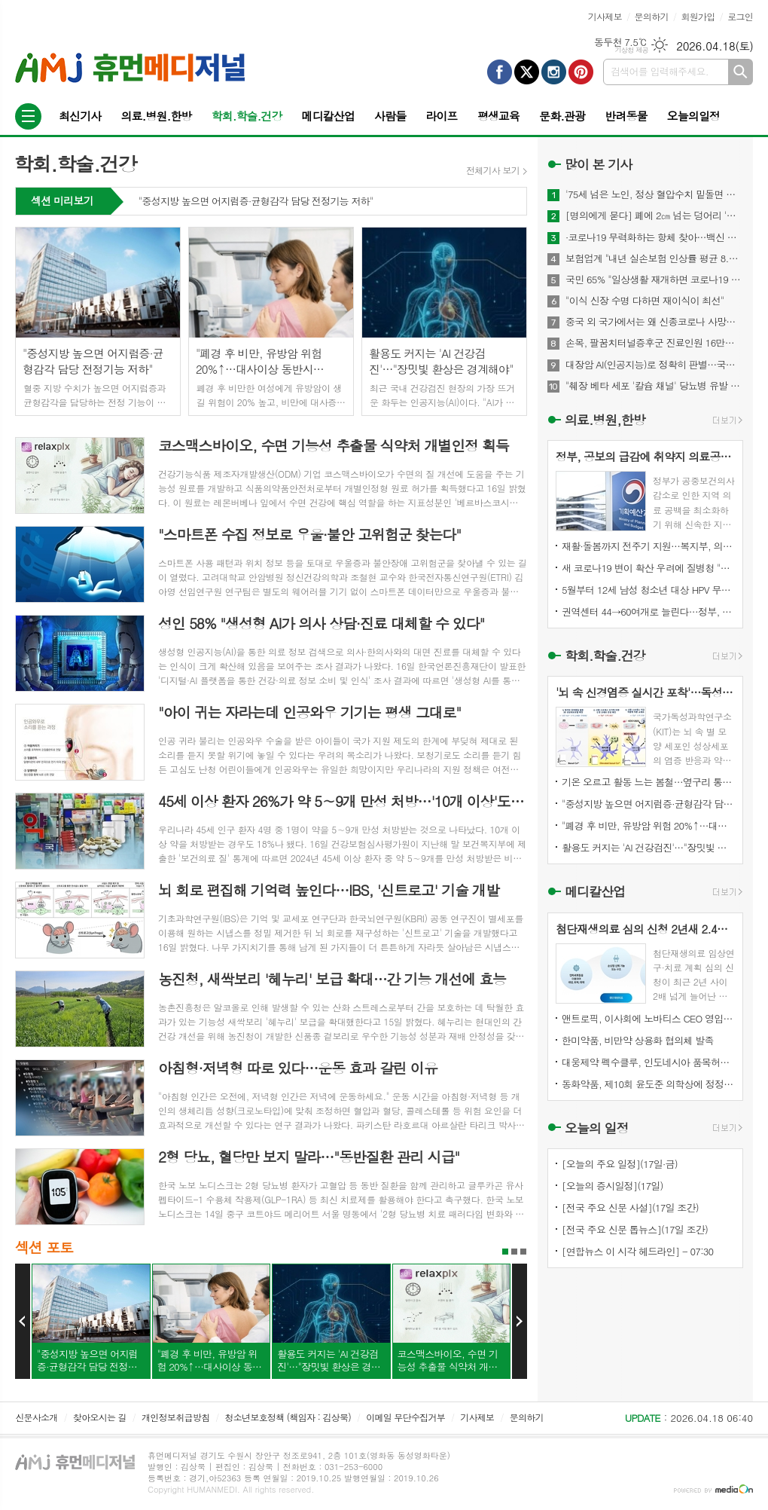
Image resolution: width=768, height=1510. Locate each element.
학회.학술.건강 (246, 116)
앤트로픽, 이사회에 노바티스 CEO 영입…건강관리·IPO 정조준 (648, 1018)
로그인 (740, 16)
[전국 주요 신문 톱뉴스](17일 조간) (635, 1229)
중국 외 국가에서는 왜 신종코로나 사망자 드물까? (654, 322)
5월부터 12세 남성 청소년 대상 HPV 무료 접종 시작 (648, 589)
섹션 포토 (44, 1246)
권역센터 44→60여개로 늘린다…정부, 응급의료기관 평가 (648, 611)
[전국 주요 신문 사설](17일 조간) (630, 1207)
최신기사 (80, 116)
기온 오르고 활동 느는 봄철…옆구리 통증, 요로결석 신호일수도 (648, 782)
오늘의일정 (694, 116)
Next (519, 1322)
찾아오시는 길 (99, 1417)
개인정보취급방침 (175, 1417)
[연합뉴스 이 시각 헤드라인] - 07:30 (637, 1251)
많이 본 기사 (598, 164)
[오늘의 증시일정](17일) (612, 1185)
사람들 (390, 116)
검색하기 (740, 72)
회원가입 (698, 16)
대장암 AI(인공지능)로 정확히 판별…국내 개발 (654, 364)
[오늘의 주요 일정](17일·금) (620, 1164)
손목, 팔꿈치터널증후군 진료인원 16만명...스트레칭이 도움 (654, 343)
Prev (22, 1322)
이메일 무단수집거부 (405, 1417)
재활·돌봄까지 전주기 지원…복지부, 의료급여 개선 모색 (648, 546)
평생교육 (498, 116)
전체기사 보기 (493, 170)
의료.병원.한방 (155, 116)
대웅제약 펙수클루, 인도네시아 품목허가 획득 (648, 1062)
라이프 (441, 116)
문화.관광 (562, 116)
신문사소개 (36, 1417)
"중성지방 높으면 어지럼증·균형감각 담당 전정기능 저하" (256, 202)
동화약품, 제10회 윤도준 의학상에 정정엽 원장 (648, 1084)
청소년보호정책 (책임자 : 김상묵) (288, 1417)
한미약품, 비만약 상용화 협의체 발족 (638, 1040)
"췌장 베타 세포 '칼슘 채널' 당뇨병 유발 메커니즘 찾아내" (654, 386)
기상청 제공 (631, 50)
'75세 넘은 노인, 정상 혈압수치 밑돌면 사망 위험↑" (654, 194)
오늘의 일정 (597, 1128)
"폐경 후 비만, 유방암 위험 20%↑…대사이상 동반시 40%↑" (648, 825)
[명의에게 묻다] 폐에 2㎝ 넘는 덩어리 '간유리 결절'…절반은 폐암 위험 (654, 215)
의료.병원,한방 (605, 420)
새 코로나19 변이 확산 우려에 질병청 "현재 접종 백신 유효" (648, 568)
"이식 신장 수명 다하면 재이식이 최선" (644, 300)
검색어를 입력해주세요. (660, 71)
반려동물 (626, 116)
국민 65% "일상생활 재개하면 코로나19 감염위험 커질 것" (654, 279)
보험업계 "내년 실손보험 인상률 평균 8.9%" (654, 258)
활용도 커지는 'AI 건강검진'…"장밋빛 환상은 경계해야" (648, 847)
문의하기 (652, 16)
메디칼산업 (328, 116)
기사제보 (605, 16)
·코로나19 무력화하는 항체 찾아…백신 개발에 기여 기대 (654, 237)
